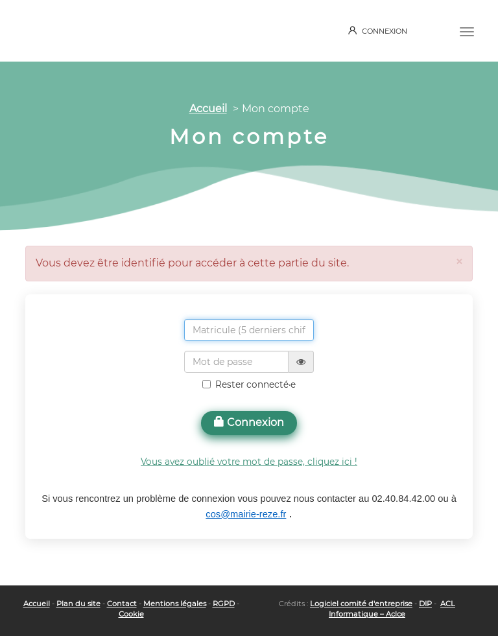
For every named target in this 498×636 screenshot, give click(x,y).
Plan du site (78, 603)
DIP (425, 603)
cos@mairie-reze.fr (246, 514)
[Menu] (467, 30)
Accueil (208, 108)
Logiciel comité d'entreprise (361, 603)
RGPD (224, 603)
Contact (122, 603)
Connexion (249, 422)
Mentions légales (174, 603)
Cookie (131, 613)
